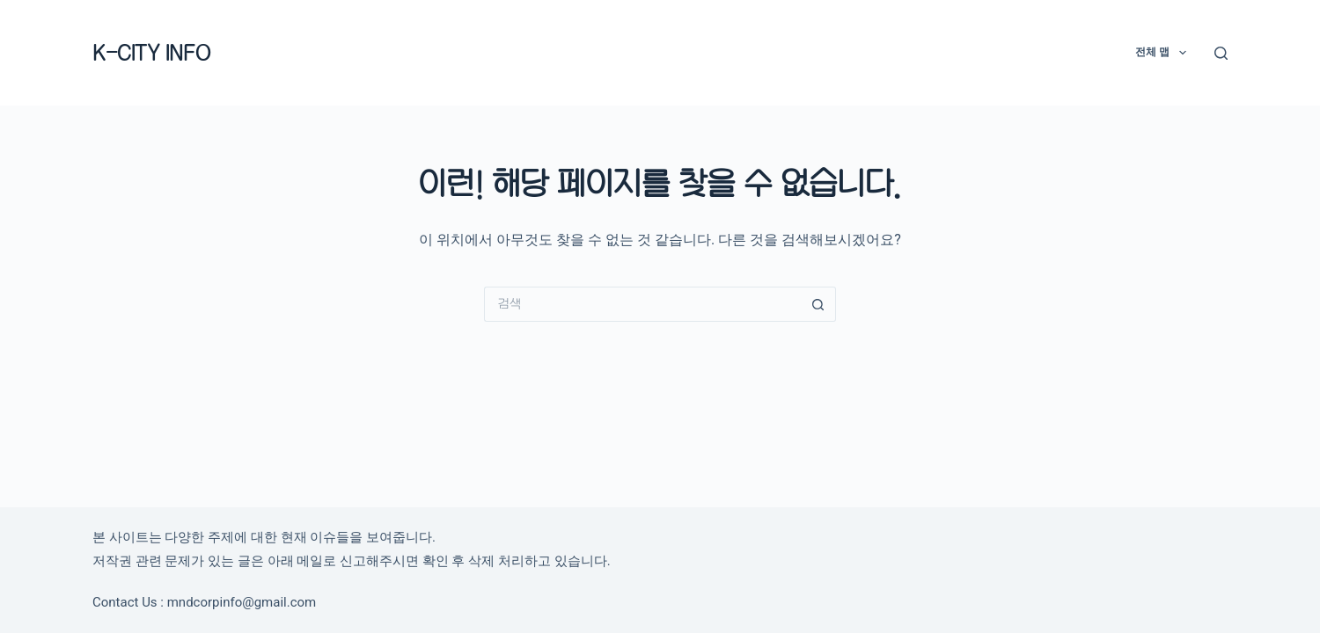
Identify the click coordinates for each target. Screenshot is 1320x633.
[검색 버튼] (818, 304)
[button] (1182, 52)
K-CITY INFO (151, 52)
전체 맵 (1163, 52)
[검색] (1221, 53)
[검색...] (642, 304)
